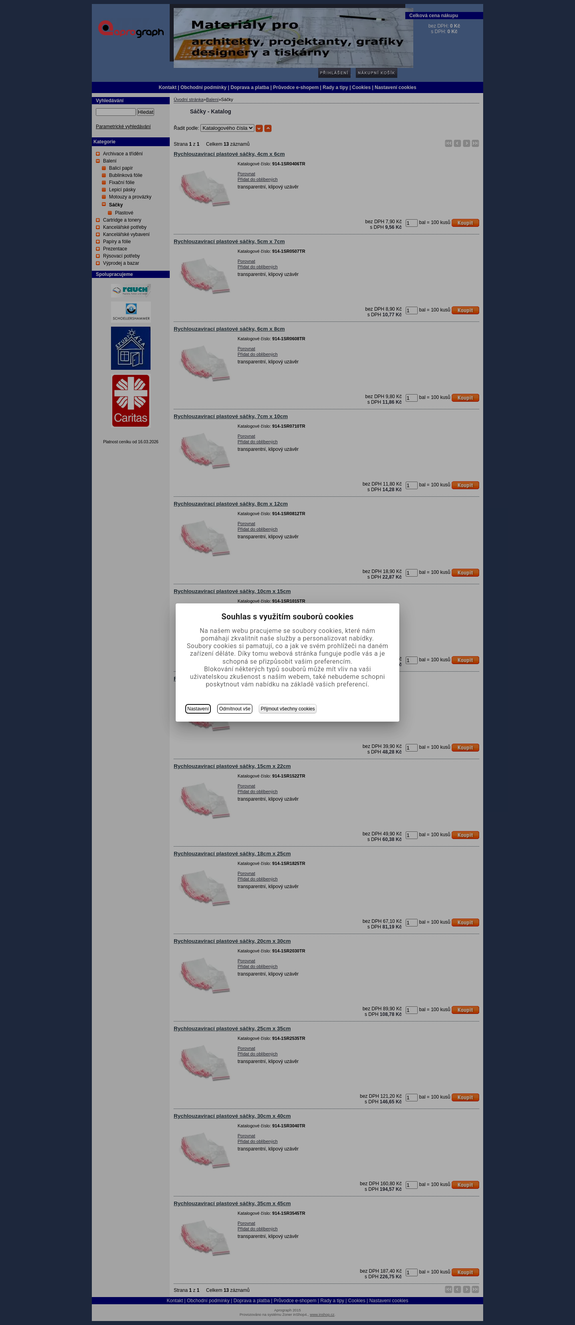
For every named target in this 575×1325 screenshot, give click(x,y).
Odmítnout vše (234, 709)
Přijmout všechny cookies (288, 709)
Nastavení (198, 709)
